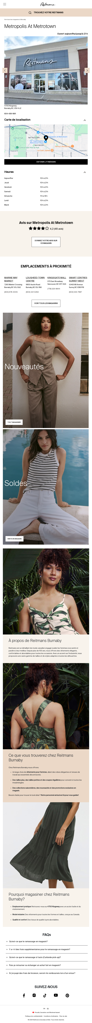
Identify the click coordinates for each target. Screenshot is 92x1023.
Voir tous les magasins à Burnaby (15, 19)
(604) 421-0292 (32, 292)
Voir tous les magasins (46, 303)
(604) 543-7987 (75, 292)
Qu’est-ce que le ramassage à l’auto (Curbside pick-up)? (35, 957)
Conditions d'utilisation (51, 1016)
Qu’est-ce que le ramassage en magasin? (28, 941)
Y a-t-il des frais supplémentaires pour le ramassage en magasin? (39, 949)
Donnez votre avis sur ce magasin (46, 241)
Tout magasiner (14, 422)
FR (48, 1008)
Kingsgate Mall (56, 277)
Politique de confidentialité (33, 1016)
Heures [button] (45, 172)
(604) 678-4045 (11, 292)
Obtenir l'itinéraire (46, 162)
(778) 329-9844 (53, 289)
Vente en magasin (14, 539)
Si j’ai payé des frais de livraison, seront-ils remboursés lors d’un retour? (42, 973)
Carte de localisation (45, 119)
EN (44, 1008)
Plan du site (63, 1016)
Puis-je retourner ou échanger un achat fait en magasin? (35, 965)
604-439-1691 (10, 114)
